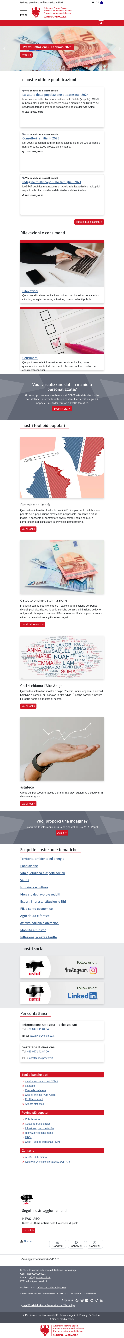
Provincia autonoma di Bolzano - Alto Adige (53, 1270)
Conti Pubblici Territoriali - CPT (42, 1142)
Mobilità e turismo (33, 930)
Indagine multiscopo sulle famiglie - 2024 (51, 182)
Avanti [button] (26, 54)
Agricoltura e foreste (35, 916)
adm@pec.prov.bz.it (37, 1281)
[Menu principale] (23, 12)
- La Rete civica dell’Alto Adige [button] (48, 1305)
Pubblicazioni (32, 1119)
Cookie (94, 1315)
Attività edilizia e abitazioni (39, 923)
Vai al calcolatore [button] (32, 624)
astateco (30, 1085)
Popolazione (29, 866)
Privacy (82, 1315)
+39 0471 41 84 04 (38, 1029)
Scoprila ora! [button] (62, 408)
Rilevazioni (30, 291)
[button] (4, 48)
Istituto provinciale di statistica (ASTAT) (47, 1161)
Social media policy (62, 1319)
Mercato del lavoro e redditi (40, 894)
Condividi (58, 1244)
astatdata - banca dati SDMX (41, 1081)
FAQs (28, 1137)
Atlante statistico (34, 1104)
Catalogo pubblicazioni (38, 1123)
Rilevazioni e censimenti (39, 1132)
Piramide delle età (35, 1090)
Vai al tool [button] (28, 529)
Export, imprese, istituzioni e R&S (43, 901)
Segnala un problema (83, 1293)
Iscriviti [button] (29, 1230)
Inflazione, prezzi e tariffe (38, 937)
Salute (24, 880)
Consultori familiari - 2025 (40, 138)
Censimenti (30, 358)
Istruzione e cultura (34, 887)
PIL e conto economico (36, 908)
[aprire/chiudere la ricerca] (101, 22)
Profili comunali (34, 1099)
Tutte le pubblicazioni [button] (89, 222)
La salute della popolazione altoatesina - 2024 (55, 94)
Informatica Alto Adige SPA (51, 1287)
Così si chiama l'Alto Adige (40, 1094)
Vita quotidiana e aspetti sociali (42, 873)
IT (93, 2)
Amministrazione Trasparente (37, 1293)
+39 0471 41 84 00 (38, 1051)
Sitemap (28, 1241)
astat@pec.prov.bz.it (41, 1058)
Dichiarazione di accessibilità (40, 1315)
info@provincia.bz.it (40, 1277)
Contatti (62, 1293)
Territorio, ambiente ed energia (42, 858)
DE (97, 2)
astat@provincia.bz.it (42, 1035)
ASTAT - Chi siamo (36, 1157)
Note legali (67, 1315)
